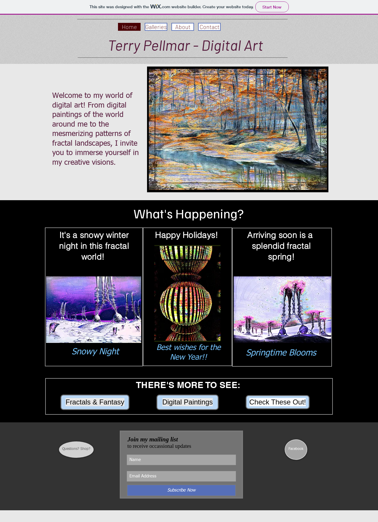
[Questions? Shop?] (76, 449)
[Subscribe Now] (181, 490)
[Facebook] (296, 449)
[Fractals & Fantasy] (94, 402)
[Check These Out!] (278, 402)
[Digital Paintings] (187, 402)
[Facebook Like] (296, 470)
